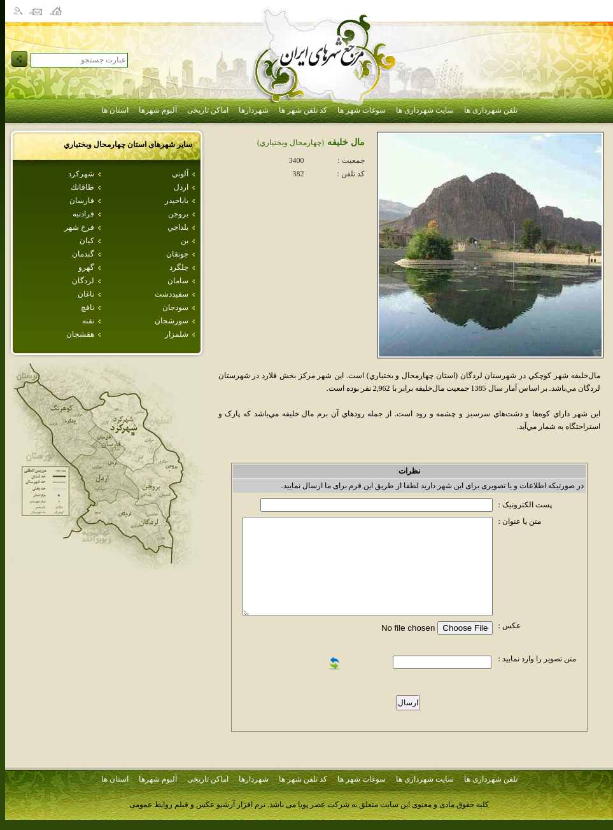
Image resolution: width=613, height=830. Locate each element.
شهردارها (254, 110)
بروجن (178, 213)
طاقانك (82, 187)
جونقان (177, 254)
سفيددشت (171, 294)
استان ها (115, 110)
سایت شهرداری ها (425, 110)
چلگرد (178, 267)
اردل (181, 187)
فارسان (81, 200)
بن (184, 240)
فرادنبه (83, 213)
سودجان (175, 307)
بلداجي (177, 227)
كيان (87, 240)
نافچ (87, 307)
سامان (177, 280)
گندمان (83, 254)
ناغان (86, 294)
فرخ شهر (79, 227)
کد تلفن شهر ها (303, 110)
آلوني (180, 173)
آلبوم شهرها (158, 110)
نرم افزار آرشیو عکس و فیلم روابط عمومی (197, 804)
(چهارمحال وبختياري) (290, 142)
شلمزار (176, 334)
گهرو (86, 267)
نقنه (88, 320)
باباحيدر (176, 200)
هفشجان (80, 334)
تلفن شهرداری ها (491, 110)
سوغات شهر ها (361, 110)
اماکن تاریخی (208, 110)
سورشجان (171, 320)
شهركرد (81, 173)
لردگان (83, 280)
